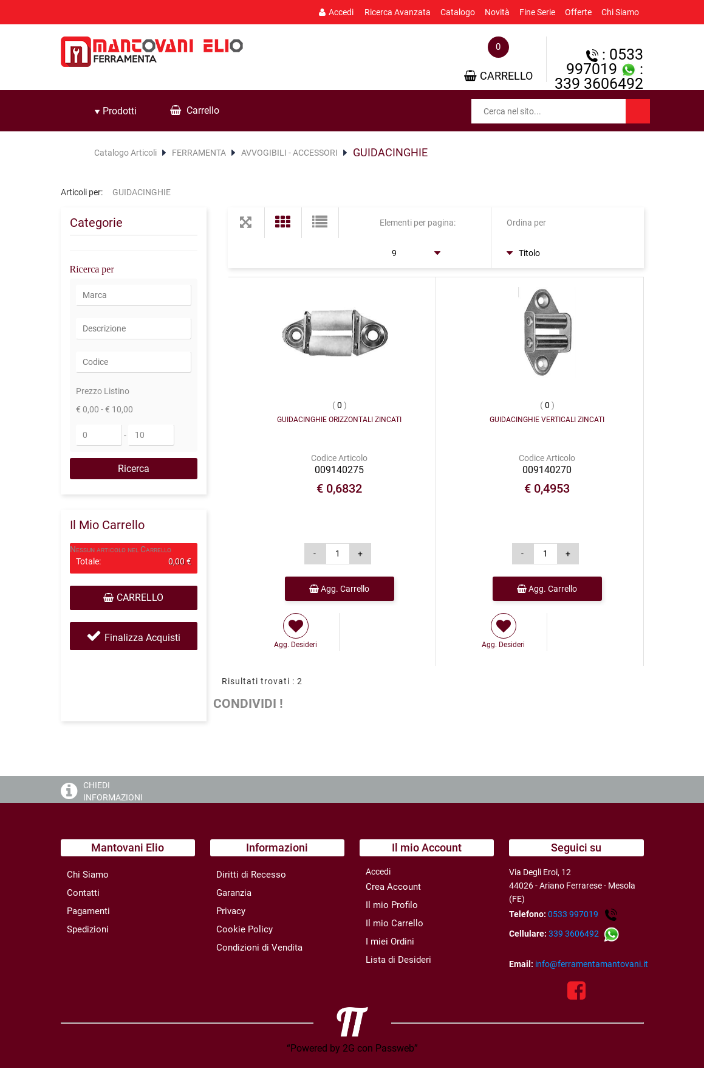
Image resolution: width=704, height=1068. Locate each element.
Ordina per (526, 222)
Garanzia (233, 892)
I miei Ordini (390, 941)
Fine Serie (537, 12)
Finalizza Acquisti (142, 637)
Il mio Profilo (392, 905)
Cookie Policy (244, 929)
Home (74, 152)
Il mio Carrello (394, 923)
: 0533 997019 (604, 62)
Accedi (336, 12)
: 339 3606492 (599, 76)
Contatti (83, 892)
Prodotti (115, 111)
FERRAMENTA (199, 153)
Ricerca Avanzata (397, 12)
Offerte (578, 12)
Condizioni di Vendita (259, 947)
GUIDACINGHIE (390, 152)
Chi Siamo (620, 12)
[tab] (115, 111)
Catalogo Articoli (125, 153)
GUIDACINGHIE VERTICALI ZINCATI (547, 419)
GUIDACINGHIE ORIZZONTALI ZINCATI (339, 419)
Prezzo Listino (102, 391)
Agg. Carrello (339, 589)
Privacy (230, 911)
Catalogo (457, 12)
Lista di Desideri (398, 959)
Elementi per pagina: (418, 222)
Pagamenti (88, 911)
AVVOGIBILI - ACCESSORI (289, 153)
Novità (497, 12)
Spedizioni (88, 929)
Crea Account (393, 886)
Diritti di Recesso (251, 874)
